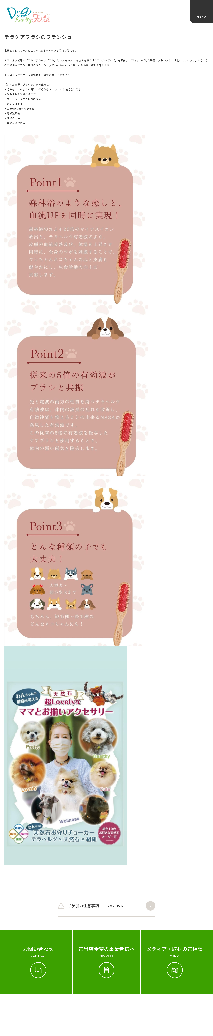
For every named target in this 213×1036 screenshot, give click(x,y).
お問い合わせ (51, 1005)
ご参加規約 (12, 1005)
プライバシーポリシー (116, 1005)
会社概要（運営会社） (81, 1005)
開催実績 (31, 1005)
